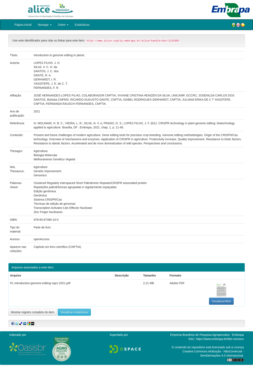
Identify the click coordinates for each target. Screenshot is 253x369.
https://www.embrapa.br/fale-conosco (220, 339)
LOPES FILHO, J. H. (47, 63)
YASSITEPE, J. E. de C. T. (51, 83)
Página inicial (23, 24)
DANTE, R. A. (42, 75)
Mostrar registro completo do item (32, 312)
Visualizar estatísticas (74, 312)
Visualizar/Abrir (221, 301)
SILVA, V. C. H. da (45, 67)
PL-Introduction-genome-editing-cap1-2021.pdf (40, 283)
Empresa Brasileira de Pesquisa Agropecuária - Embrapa (207, 334)
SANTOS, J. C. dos (46, 71)
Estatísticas (82, 24)
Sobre (63, 24)
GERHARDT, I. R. (45, 79)
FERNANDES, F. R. (46, 87)
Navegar (45, 24)
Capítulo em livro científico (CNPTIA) (57, 246)
